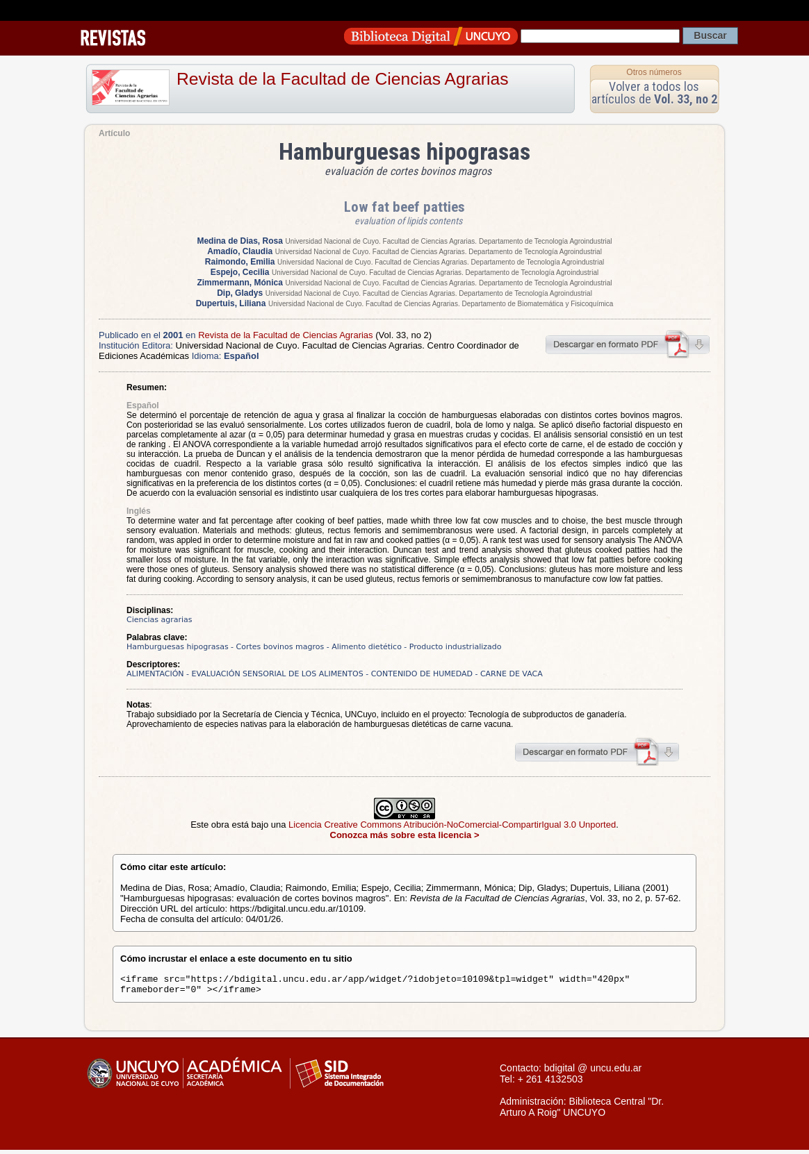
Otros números (653, 72)
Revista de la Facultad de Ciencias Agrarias (343, 78)
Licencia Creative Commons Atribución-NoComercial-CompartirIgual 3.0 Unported (452, 824)
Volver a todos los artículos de (654, 92)
